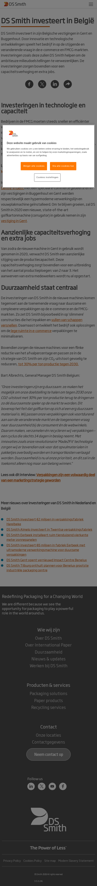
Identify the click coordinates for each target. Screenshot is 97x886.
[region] (48, 156)
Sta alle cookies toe (63, 166)
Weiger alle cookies (33, 166)
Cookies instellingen (47, 177)
